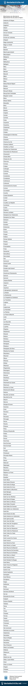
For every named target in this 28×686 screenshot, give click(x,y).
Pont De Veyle (7, 445)
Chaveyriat (7, 154)
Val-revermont (7, 628)
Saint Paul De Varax (9, 557)
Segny (5, 582)
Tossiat (5, 618)
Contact (24, 683)
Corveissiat (7, 190)
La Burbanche (7, 295)
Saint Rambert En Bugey (10, 560)
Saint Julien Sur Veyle (9, 533)
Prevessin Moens (8, 455)
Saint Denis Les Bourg (9, 501)
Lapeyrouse (7, 307)
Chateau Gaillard (8, 144)
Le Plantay (6, 312)
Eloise (5, 229)
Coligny (6, 166)
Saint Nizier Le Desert (9, 555)
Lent (5, 319)
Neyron (6, 399)
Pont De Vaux (7, 443)
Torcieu (6, 616)
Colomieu (6, 171)
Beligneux (6, 57)
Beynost (6, 74)
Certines (6, 117)
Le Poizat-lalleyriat (9, 314)
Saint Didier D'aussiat (9, 504)
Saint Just (6, 535)
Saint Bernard (7, 494)
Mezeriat (6, 356)
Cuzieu (5, 207)
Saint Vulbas (7, 567)
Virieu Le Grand (8, 664)
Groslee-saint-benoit (9, 268)
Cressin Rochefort (8, 195)
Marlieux (6, 339)
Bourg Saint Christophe (10, 93)
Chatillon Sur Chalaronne (10, 149)
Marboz (6, 336)
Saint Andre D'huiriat (9, 482)
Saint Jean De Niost (9, 521)
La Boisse (6, 292)
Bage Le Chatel (8, 44)
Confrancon (7, 181)
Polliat (5, 433)
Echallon (6, 224)
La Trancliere (7, 300)
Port (5, 448)
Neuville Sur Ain (8, 397)
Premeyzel (6, 453)
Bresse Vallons (7, 100)
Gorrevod (6, 261)
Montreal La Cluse (8, 387)
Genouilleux (7, 253)
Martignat (6, 343)
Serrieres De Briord (9, 591)
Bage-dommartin (8, 42)
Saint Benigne (7, 492)
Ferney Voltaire (8, 239)
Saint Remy (7, 562)
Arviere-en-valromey (9, 37)
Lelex (5, 317)
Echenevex (6, 227)
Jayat (5, 285)
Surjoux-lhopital (8, 601)
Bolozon (6, 88)
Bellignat (6, 64)
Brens (5, 98)
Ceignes (6, 113)
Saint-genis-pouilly (9, 518)
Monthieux (6, 377)
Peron (5, 414)
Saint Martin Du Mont (9, 543)
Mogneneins (7, 368)
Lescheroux (7, 324)
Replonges (6, 465)
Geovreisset (7, 256)
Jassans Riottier (8, 280)
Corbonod (6, 183)
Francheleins (7, 246)
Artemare (6, 35)
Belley (5, 59)
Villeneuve (6, 652)
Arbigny (6, 30)
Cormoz (6, 188)
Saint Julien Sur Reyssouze (11, 531)
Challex (6, 132)
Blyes (5, 81)
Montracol (6, 385)
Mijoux (5, 358)
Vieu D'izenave (8, 645)
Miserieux (6, 365)
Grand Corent (7, 263)
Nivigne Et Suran (8, 404)
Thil (4, 608)
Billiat (5, 76)
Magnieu (6, 329)
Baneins (6, 49)
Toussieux (6, 620)
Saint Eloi (6, 511)
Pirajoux (6, 426)
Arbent (5, 27)
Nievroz (6, 402)
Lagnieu (6, 302)
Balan (5, 47)
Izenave (6, 275)
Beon (5, 69)
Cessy (5, 120)
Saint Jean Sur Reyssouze (10, 528)
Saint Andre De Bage (9, 484)
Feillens (6, 236)
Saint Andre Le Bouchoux (10, 489)
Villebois (6, 650)
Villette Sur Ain (7, 657)
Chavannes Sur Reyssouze (11, 151)
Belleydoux (7, 61)
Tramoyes (6, 623)
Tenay (5, 606)
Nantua (6, 392)
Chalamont (6, 127)
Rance (5, 460)
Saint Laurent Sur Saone (10, 538)
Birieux (5, 79)
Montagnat (7, 370)
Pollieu (5, 436)
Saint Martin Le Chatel (10, 545)
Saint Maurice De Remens (10, 552)
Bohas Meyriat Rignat (9, 83)
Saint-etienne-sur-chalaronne (11, 516)
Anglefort (6, 25)
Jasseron (6, 283)
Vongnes (6, 669)
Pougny (6, 450)
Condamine (7, 176)
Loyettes (6, 326)
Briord (5, 108)
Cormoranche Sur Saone (10, 185)
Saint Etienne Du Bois (9, 513)
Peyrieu (6, 424)
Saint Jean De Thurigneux (11, 523)
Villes (5, 654)
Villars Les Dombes (9, 647)
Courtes (6, 193)
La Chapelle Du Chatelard (11, 297)
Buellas (6, 110)
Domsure (6, 219)
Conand (6, 173)
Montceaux (7, 373)
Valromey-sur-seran (9, 630)
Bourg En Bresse (8, 91)
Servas (5, 594)
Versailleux (6, 640)
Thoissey (6, 613)
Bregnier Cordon (8, 96)
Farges (5, 234)
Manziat (6, 334)
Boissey (6, 86)
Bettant (6, 71)
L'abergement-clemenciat (11, 290)
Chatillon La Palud (8, 147)
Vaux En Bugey (8, 637)
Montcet (6, 375)
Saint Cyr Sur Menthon (9, 496)
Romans (6, 475)
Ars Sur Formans (8, 32)
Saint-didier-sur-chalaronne (11, 509)
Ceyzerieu (6, 125)
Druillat (6, 222)
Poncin (5, 438)
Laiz (5, 305)
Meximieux (6, 353)
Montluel (6, 380)
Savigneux (6, 579)
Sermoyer (6, 589)
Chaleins (6, 130)
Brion (5, 105)
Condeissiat (7, 178)
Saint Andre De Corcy (9, 487)
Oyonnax (6, 407)
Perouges (6, 419)
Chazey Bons (7, 156)
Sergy (5, 586)
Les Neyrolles (7, 322)
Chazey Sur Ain (8, 159)
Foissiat (6, 244)
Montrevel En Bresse (9, 390)
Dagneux (6, 210)
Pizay (5, 428)
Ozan (5, 409)
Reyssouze (6, 470)
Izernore (6, 278)
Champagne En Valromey (10, 134)
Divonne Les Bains (8, 212)
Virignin (6, 667)
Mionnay (6, 360)
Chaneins (6, 139)
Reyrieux (6, 467)
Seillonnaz (6, 584)
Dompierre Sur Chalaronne (11, 215)
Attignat (6, 40)
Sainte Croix (7, 569)
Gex (5, 258)
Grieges (6, 266)
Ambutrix (6, 23)
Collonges (6, 168)
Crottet (5, 198)
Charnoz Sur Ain (8, 142)
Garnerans (6, 251)
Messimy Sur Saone (9, 351)
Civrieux (6, 164)
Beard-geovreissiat (9, 52)
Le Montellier (7, 309)
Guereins (6, 270)
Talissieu (6, 603)
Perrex (5, 421)
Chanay (6, 137)
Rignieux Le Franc (8, 472)
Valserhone (7, 633)
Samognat (6, 574)
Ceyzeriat (6, 122)
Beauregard (7, 54)
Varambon (6, 635)
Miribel (5, 363)
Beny (5, 66)
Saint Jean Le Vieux (9, 526)
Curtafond (6, 205)
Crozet (5, 200)
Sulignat (6, 599)
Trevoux (6, 625)
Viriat (5, 662)
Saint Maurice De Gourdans (11, 550)
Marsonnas (6, 341)
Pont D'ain (6, 441)
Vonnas (5, 671)
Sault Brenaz (7, 577)
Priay (5, 458)
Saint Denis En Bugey (9, 499)
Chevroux (6, 161)
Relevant (6, 462)
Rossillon (6, 477)
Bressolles (6, 103)
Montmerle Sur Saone (9, 382)
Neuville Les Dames (9, 394)
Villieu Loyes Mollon (9, 659)
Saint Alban (7, 479)
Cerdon (6, 115)
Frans (5, 249)
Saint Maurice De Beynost (10, 548)
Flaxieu (6, 241)
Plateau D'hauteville (9, 431)
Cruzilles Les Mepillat (9, 202)
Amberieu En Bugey (9, 20)
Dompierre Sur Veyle (9, 217)
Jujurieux (6, 287)
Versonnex (6, 642)
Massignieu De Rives (9, 348)
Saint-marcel (7, 540)
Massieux (6, 346)
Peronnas (6, 416)
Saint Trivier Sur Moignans (10, 565)
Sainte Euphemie (8, 572)
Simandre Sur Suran (9, 596)
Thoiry (5, 611)
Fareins (6, 232)
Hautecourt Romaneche (10, 273)
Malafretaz (7, 331)
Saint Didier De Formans (10, 506)
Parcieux (6, 411)
